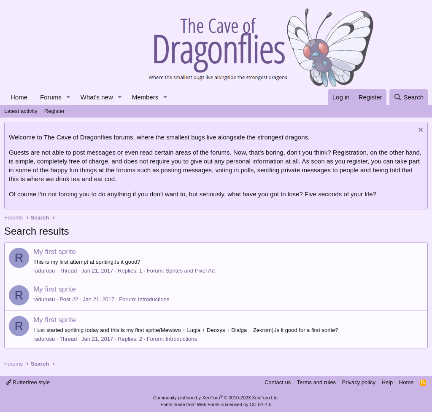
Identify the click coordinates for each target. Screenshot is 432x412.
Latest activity (21, 111)
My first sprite (54, 252)
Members (145, 97)
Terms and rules (316, 382)
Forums (51, 97)
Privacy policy (358, 382)
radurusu (44, 271)
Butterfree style (28, 382)
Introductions (153, 299)
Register (54, 111)
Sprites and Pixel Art (190, 271)
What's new (97, 97)
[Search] (408, 97)
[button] (68, 97)
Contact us (278, 382)
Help (387, 382)
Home (19, 97)
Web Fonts (208, 404)
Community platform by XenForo (216, 397)
